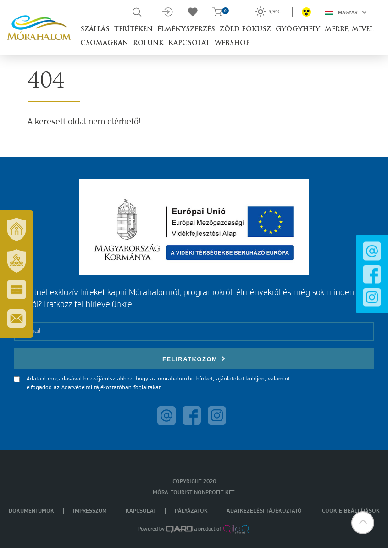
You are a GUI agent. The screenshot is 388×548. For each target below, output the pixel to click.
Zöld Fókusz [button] (245, 29)
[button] (362, 522)
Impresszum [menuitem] (90, 511)
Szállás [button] (95, 29)
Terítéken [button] (133, 29)
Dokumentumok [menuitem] (31, 511)
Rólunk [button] (148, 43)
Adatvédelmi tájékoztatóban (96, 388)
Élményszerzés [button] (186, 29)
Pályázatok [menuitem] (191, 511)
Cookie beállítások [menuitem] (351, 511)
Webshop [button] (232, 43)
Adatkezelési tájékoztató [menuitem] (264, 511)
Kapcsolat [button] (189, 43)
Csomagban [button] (104, 43)
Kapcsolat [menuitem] (141, 511)
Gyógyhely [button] (298, 29)
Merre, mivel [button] (349, 29)
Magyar (346, 12)
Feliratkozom (194, 359)
